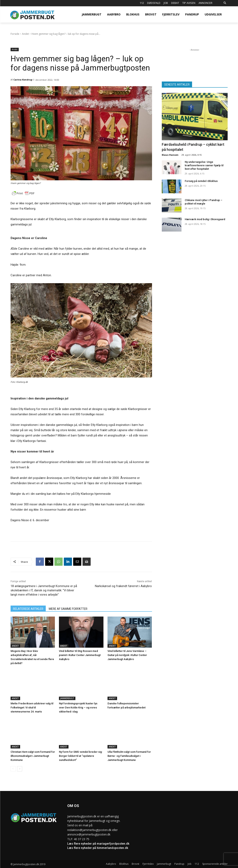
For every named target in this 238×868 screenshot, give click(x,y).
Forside (15, 34)
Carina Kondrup (22, 79)
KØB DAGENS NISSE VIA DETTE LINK (81, 392)
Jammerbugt (67, 698)
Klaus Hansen (170, 154)
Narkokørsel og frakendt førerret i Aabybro (123, 586)
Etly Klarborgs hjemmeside (93, 494)
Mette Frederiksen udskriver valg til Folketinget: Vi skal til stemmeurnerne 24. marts (32, 707)
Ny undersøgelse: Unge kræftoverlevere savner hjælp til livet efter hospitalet (204, 165)
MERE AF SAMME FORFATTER (68, 608)
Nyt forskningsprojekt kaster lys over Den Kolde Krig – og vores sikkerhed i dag (78, 707)
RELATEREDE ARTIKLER (28, 608)
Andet (25, 34)
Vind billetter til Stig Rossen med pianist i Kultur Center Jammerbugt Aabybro (80, 655)
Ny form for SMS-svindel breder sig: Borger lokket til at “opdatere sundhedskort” (80, 755)
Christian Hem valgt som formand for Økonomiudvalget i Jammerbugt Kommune (33, 755)
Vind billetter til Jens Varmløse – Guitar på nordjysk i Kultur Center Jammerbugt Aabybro (127, 655)
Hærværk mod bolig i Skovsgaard (205, 219)
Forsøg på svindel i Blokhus (201, 181)
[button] (225, 3)
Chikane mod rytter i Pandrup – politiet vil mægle (203, 202)
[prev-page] (13, 768)
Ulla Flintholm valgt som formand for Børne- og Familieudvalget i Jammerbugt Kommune (129, 755)
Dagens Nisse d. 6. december (30, 520)
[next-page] (19, 768)
